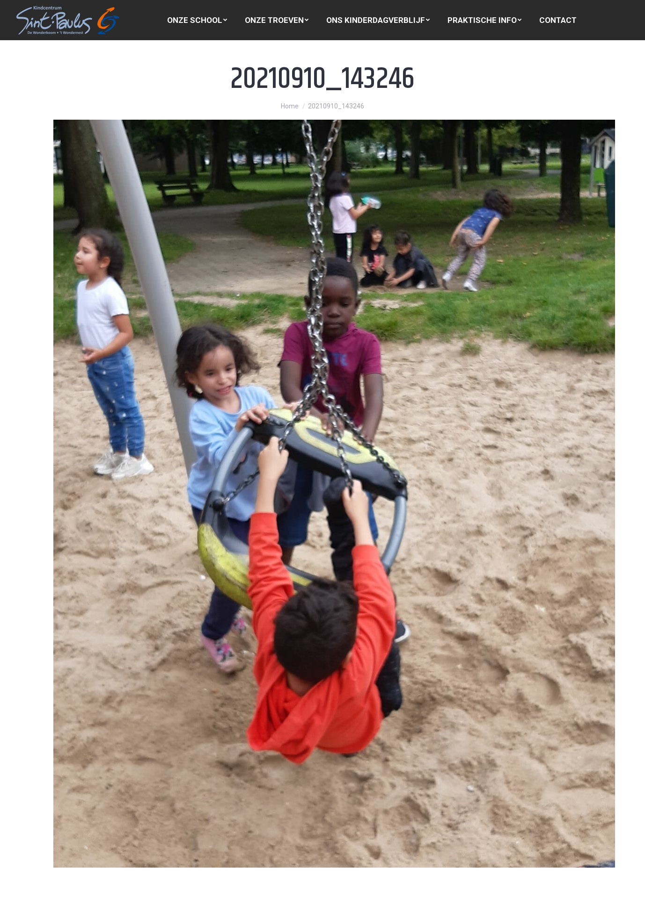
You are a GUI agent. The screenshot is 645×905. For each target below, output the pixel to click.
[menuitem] (197, 20)
